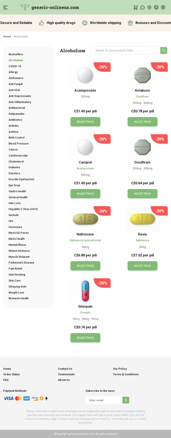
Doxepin (85, 312)
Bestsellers (16, 54)
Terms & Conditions (126, 374)
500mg (148, 102)
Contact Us (65, 368)
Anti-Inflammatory (20, 102)
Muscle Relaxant (19, 256)
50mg (85, 247)
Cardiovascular (18, 155)
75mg (94, 318)
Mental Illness (17, 244)
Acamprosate (85, 90)
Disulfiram (142, 96)
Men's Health (17, 238)
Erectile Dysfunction (21, 179)
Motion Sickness (19, 250)
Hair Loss (15, 203)
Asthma (13, 131)
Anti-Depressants (20, 96)
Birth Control (16, 137)
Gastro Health (17, 191)
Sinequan (85, 306)
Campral (85, 162)
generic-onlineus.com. (81, 433)
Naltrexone (85, 234)
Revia (142, 234)
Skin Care (15, 280)
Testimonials (66, 374)
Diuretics (14, 173)
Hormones (15, 227)
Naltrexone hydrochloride (85, 240)
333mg (85, 96)
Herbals (14, 215)
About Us (64, 379)
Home (7, 36)
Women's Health (19, 298)
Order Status (11, 374)
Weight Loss (16, 292)
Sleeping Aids (17, 286)
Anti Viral (14, 90)
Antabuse (142, 90)
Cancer (13, 149)
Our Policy (120, 368)
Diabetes (14, 167)
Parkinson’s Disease (21, 262)
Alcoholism (16, 60)
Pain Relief (15, 268)
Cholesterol (16, 161)
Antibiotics (15, 119)
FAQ (5, 379)
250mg (137, 102)
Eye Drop (14, 185)
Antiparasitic (17, 113)
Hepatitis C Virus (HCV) (23, 209)
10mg (76, 318)
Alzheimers (16, 78)
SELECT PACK (85, 121)
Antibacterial (17, 107)
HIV (11, 221)
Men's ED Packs (19, 232)
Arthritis (14, 125)
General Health (18, 197)
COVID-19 (15, 66)
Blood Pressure (19, 143)
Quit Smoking (17, 274)
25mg (86, 318)
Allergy (13, 72)
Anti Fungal (15, 84)
